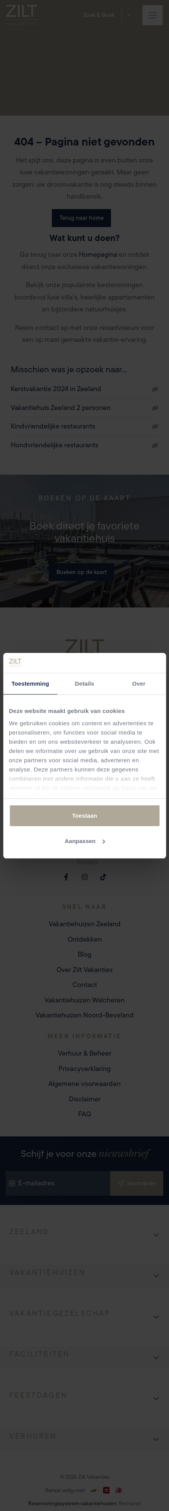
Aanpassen (85, 841)
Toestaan (84, 815)
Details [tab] (84, 683)
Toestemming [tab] (30, 683)
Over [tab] (139, 683)
